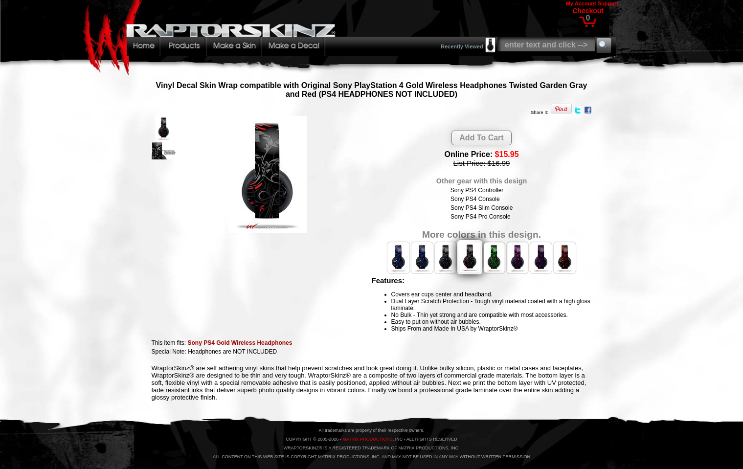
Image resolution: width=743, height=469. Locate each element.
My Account (581, 3)
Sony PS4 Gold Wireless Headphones (240, 342)
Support (608, 3)
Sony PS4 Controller (477, 190)
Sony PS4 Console (475, 199)
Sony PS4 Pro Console (480, 216)
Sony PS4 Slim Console (481, 207)
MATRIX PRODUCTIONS (367, 439)
